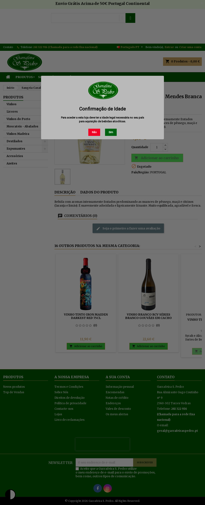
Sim (111, 132)
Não (94, 132)
